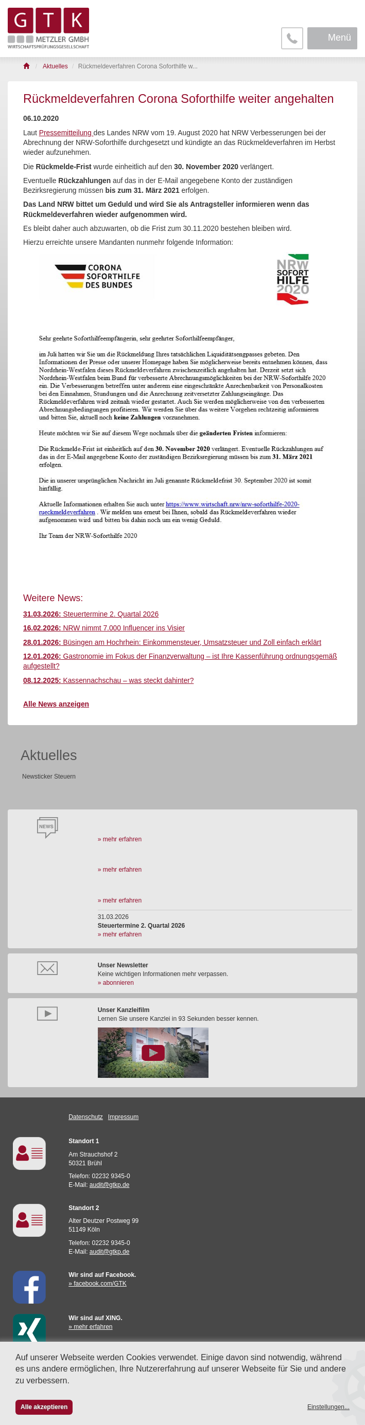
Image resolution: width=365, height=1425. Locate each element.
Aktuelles (49, 755)
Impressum (123, 1117)
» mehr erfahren (120, 839)
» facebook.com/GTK (97, 1283)
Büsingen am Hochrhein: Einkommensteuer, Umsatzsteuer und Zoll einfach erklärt (172, 642)
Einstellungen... (328, 1407)
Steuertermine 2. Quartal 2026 (91, 614)
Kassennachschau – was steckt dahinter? (108, 680)
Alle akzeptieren (44, 1407)
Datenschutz (85, 1117)
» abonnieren (116, 982)
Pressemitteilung (66, 133)
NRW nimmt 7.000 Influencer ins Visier (104, 628)
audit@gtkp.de (110, 1184)
